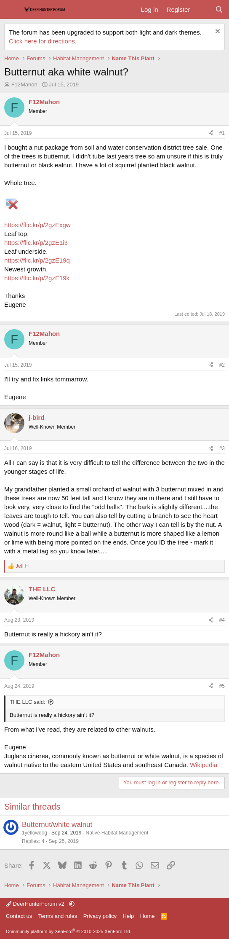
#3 (222, 448)
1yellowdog (34, 833)
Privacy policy (100, 916)
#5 (222, 686)
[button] (71, 904)
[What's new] (202, 9)
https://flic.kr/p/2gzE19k (36, 278)
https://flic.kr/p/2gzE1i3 (36, 242)
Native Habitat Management (116, 833)
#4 (222, 620)
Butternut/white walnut (57, 825)
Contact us (19, 916)
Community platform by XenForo (68, 931)
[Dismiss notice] (216, 32)
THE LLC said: (27, 702)
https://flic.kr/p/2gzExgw (37, 224)
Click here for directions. (43, 41)
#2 (222, 365)
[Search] (219, 9)
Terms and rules (57, 916)
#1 (222, 133)
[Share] (210, 133)
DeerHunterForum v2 (36, 904)
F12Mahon (24, 84)
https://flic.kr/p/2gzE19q (37, 260)
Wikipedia (203, 764)
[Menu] (11, 9)
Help (128, 916)
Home (147, 916)
